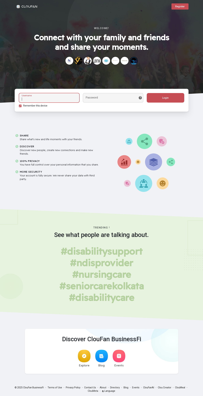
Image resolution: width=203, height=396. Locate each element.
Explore (84, 358)
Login (165, 97)
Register (180, 6)
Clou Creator (164, 387)
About (103, 387)
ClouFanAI (148, 387)
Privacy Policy (73, 387)
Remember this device (35, 105)
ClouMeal (180, 387)
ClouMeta (93, 391)
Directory (115, 387)
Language (108, 391)
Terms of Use (55, 387)
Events (119, 358)
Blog (101, 358)
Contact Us (90, 387)
